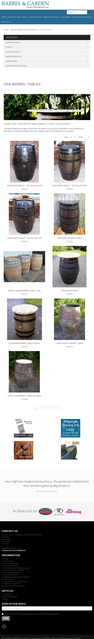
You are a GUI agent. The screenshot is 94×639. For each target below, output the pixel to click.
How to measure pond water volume (17, 568)
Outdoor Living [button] (35, 17)
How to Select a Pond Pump (14, 570)
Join (5, 618)
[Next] (58, 408)
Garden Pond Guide (11, 566)
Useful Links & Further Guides (14, 586)
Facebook (4, 626)
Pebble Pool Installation (12, 583)
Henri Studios (8, 579)
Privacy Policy (8, 561)
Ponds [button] (25, 17)
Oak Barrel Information (12, 572)
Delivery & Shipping (11, 563)
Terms (6, 559)
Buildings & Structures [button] (81, 17)
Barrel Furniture (31, 30)
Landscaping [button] (65, 17)
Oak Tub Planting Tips (11, 575)
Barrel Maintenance (11, 597)
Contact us (6, 22)
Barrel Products (17, 30)
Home (3, 17)
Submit (89, 12)
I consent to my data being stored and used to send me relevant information (32, 614)
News (5, 599)
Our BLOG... (8, 594)
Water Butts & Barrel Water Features (17, 577)
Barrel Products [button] (50, 17)
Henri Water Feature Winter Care (15, 581)
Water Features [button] (14, 17)
